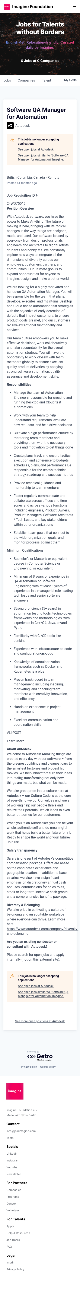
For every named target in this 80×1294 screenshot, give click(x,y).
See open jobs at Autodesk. (36, 149)
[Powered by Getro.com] (40, 1056)
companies (26, 80)
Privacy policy (29, 1066)
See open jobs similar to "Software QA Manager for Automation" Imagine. (43, 157)
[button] (7, 6)
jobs (7, 80)
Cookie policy (48, 1066)
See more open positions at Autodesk (40, 1021)
